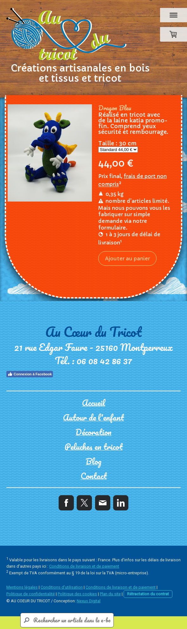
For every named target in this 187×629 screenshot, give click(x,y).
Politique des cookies (77, 593)
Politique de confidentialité (30, 593)
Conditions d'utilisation (62, 587)
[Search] (67, 620)
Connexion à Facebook (30, 374)
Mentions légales (22, 587)
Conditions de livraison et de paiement (84, 566)
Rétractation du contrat (148, 593)
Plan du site (110, 593)
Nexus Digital (88, 600)
